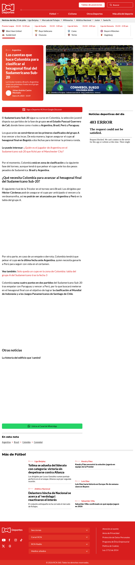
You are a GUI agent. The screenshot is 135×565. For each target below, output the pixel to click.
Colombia (26, 442)
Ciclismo (72, 14)
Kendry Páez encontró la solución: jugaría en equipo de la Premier (95, 465)
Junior (97, 20)
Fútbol (52, 14)
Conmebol (38, 442)
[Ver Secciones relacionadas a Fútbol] (57, 14)
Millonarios (68, 20)
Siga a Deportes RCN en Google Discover (42, 109)
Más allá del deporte (123, 14)
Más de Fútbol (14, 455)
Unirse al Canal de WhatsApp (42, 426)
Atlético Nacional (83, 20)
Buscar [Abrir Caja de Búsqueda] (114, 5)
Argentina (6, 442)
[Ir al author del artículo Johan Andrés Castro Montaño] (8, 93)
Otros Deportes (95, 14)
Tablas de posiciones (91, 5)
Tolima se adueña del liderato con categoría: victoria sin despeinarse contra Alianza (47, 469)
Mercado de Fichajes (51, 20)
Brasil (16, 442)
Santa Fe (107, 20)
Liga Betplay (33, 20)
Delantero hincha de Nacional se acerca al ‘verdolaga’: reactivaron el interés (49, 496)
